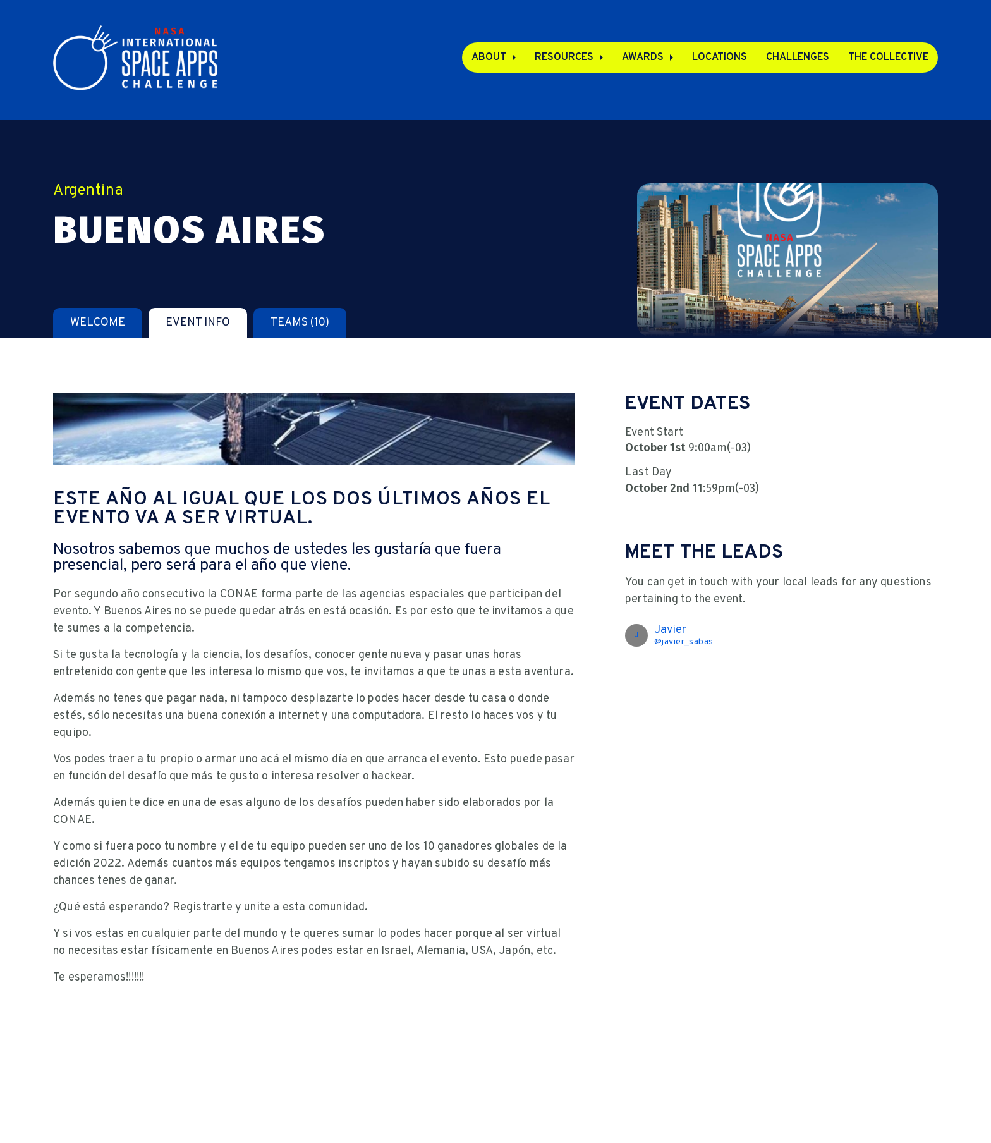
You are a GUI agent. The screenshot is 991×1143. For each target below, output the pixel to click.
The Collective (888, 57)
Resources (564, 57)
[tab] (97, 323)
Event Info (198, 322)
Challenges (797, 57)
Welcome (97, 322)
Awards (643, 57)
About (488, 57)
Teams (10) (300, 322)
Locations (719, 57)
